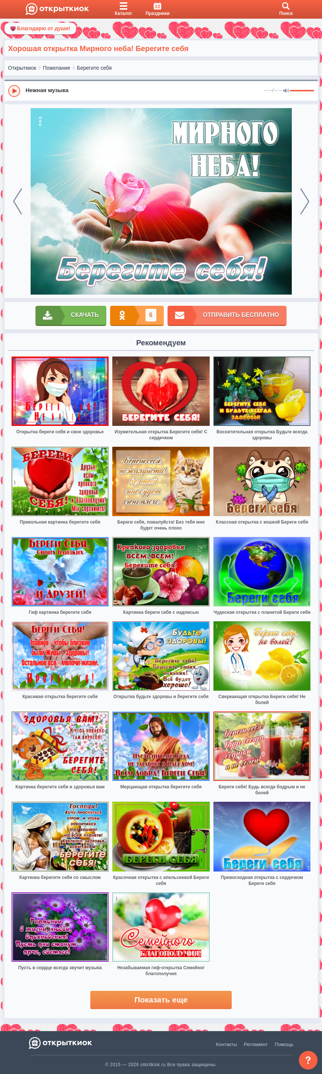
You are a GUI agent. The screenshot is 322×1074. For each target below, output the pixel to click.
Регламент (256, 1044)
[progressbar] (302, 91)
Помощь (284, 1044)
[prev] (17, 201)
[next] (305, 201)
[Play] (14, 91)
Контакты (226, 1044)
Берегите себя (94, 68)
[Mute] (286, 91)
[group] (161, 91)
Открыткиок (22, 68)
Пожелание (57, 68)
